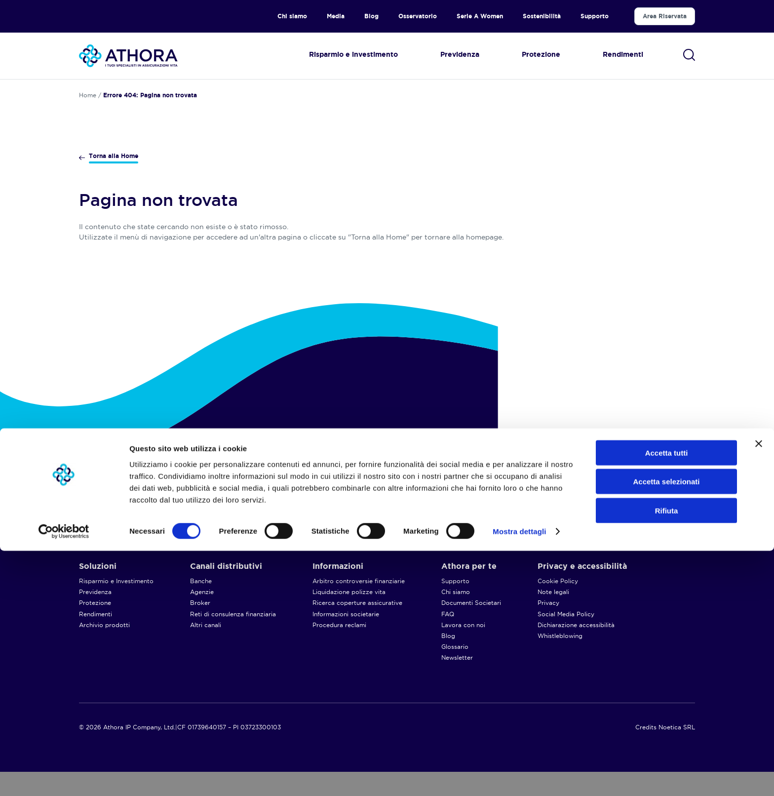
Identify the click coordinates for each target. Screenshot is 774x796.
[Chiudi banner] (758, 688)
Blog (371, 16)
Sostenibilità (542, 16)
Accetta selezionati (666, 726)
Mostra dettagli (519, 776)
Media (336, 16)
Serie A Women (480, 16)
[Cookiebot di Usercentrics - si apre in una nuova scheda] (64, 776)
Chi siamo (292, 16)
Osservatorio (417, 16)
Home (87, 95)
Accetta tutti (666, 697)
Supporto (594, 16)
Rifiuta (666, 755)
